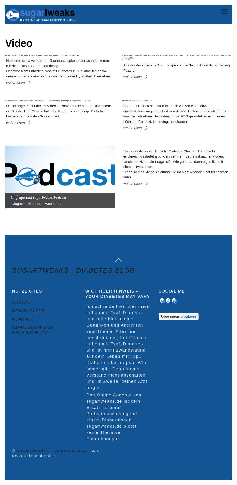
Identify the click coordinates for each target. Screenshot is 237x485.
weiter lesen (15, 82)
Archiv (21, 302)
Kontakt (23, 319)
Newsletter (28, 311)
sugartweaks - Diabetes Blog (52, 451)
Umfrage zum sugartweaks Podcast (38, 197)
